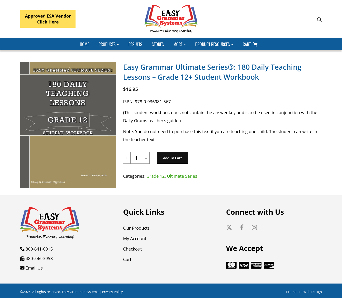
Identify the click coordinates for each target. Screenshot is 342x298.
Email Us (34, 268)
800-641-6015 (39, 249)
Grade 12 (156, 176)
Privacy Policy (112, 291)
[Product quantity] (136, 158)
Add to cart (172, 158)
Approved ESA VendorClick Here (48, 19)
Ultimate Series (182, 176)
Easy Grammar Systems (80, 291)
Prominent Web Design (304, 291)
